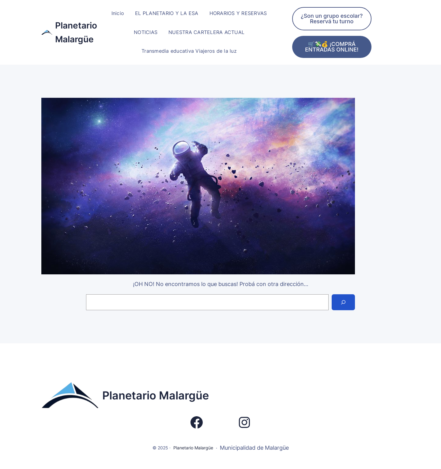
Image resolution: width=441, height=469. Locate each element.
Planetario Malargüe (155, 395)
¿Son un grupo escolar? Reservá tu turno (332, 19)
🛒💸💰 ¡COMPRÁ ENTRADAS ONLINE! (332, 47)
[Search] (343, 302)
